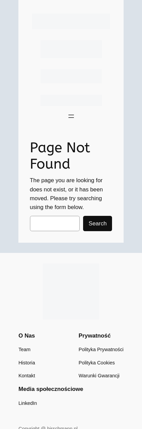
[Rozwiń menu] (71, 116)
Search (98, 223)
